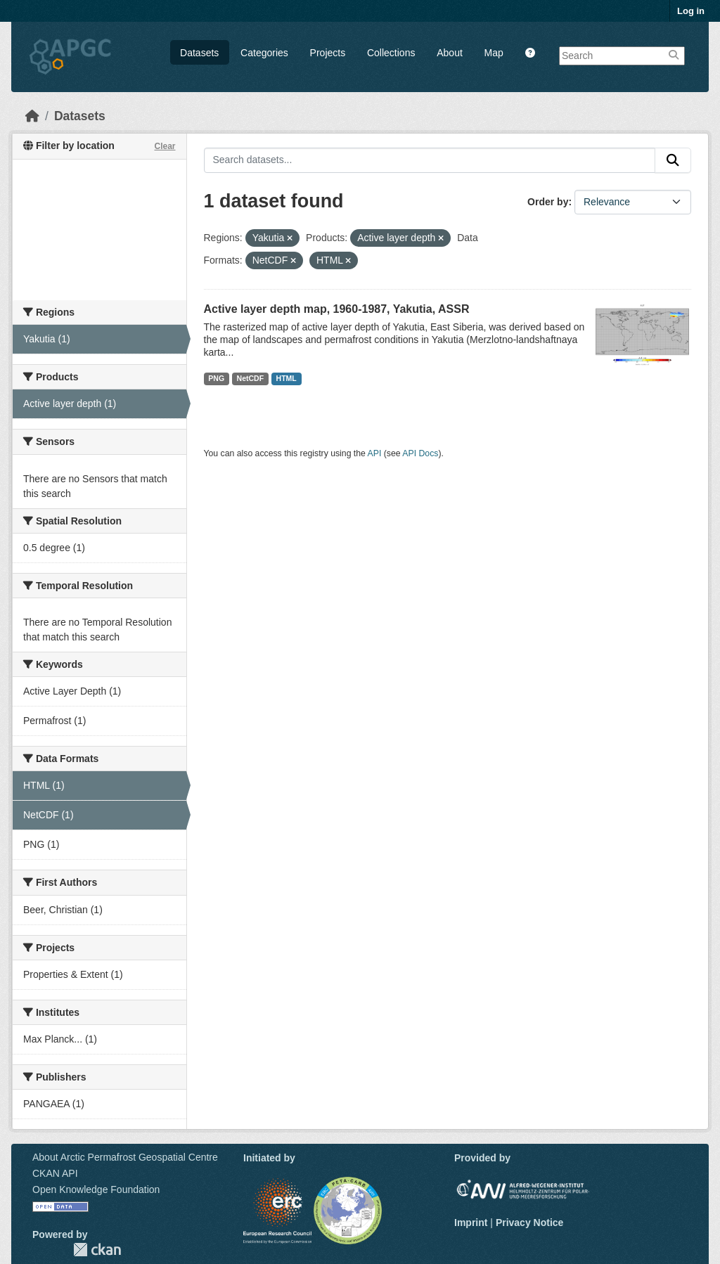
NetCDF (250, 378)
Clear (164, 146)
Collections (391, 52)
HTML (286, 378)
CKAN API (55, 1173)
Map (493, 52)
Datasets (199, 52)
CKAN (97, 1249)
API (375, 453)
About (450, 52)
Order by (547, 201)
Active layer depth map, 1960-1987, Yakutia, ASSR (337, 309)
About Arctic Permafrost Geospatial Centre (125, 1157)
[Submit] (673, 160)
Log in (691, 11)
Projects (328, 52)
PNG (216, 378)
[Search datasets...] (430, 160)
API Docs (420, 453)
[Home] (32, 116)
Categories (264, 52)
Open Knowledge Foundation (96, 1189)
